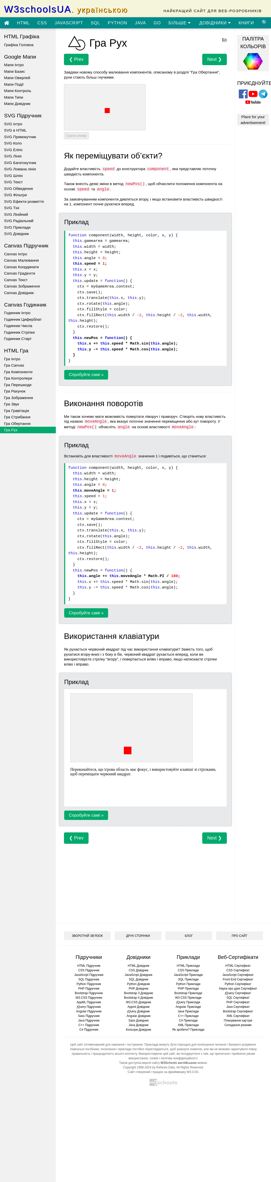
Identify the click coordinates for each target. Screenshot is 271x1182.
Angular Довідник (138, 1016)
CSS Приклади (188, 970)
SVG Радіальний (18, 221)
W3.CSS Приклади (188, 997)
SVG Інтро (13, 124)
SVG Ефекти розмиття (24, 201)
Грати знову (76, 135)
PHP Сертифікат (238, 1002)
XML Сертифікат (237, 1016)
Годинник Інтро (17, 313)
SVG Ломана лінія (20, 169)
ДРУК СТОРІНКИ (138, 936)
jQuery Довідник (138, 1011)
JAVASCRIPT (69, 23)
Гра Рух (11, 430)
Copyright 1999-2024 (137, 1067)
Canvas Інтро (15, 254)
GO (157, 23)
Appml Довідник (139, 1007)
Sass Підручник (89, 1016)
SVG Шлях (13, 175)
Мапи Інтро (14, 65)
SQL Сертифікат (238, 997)
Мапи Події (14, 84)
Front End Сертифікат (238, 979)
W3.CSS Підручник (88, 997)
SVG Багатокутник (20, 162)
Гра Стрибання (17, 417)
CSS (42, 23)
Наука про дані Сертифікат (238, 988)
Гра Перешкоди (17, 385)
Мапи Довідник (17, 103)
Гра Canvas (14, 365)
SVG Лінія (13, 156)
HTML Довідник (138, 966)
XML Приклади (188, 1025)
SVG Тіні (11, 208)
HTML (23, 23)
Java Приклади (188, 1011)
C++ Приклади (188, 1016)
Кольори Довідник (138, 1029)
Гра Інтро (12, 359)
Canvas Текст (16, 280)
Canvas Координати (21, 267)
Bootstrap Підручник (89, 993)
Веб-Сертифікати (238, 957)
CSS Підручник (88, 970)
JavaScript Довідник (139, 975)
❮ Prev (76, 59)
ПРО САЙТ (239, 936)
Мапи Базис (14, 71)
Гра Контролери (18, 378)
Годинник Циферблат (23, 319)
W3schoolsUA (66, 9)
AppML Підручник (89, 1002)
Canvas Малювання (21, 260)
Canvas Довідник (19, 293)
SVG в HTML (15, 130)
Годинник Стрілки (19, 332)
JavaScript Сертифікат (237, 975)
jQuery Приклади (188, 1002)
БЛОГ (189, 936)
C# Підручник (88, 1029)
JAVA (140, 23)
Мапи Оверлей (17, 78)
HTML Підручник (88, 966)
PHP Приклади (188, 988)
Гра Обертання (17, 423)
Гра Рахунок (14, 391)
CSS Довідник (138, 970)
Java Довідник (138, 1025)
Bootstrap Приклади (188, 993)
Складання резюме (238, 1025)
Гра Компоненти (18, 372)
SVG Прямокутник (20, 137)
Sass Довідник (138, 1020)
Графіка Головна (18, 45)
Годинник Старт (18, 338)
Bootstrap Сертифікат (238, 1011)
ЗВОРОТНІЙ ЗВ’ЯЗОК (87, 936)
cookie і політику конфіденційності (173, 1058)
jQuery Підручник (89, 1007)
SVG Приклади (17, 227)
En (224, 39)
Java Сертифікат (238, 1007)
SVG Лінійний (16, 214)
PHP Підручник (88, 988)
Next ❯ (214, 59)
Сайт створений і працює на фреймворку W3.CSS (163, 1072)
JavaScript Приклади (188, 975)
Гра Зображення (18, 398)
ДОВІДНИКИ (215, 23)
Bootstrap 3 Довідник (138, 993)
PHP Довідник (138, 988)
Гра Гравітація (16, 410)
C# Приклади (188, 1020)
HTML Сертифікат (237, 966)
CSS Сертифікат (238, 970)
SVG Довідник (16, 233)
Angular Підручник (88, 1011)
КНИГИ (246, 23)
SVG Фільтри (15, 195)
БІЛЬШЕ (179, 23)
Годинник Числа (18, 326)
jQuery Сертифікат (238, 993)
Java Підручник (88, 1020)
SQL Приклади (188, 979)
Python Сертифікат (238, 984)
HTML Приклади (188, 966)
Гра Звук (11, 404)
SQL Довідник (138, 979)
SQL (95, 23)
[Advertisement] (140, 879)
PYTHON (117, 23)
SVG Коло (13, 143)
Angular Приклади (188, 1007)
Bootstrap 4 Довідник (138, 997)
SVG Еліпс (13, 150)
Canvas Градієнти (19, 273)
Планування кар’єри (238, 1020)
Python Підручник (89, 984)
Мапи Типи (13, 97)
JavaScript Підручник (88, 975)
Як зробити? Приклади (188, 1029)
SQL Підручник (88, 979)
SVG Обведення (18, 188)
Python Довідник (138, 984)
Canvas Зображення (22, 286)
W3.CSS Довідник (138, 1002)
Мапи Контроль (17, 90)
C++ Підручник (88, 1025)
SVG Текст (13, 182)
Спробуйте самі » (86, 374)
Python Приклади (188, 984)
